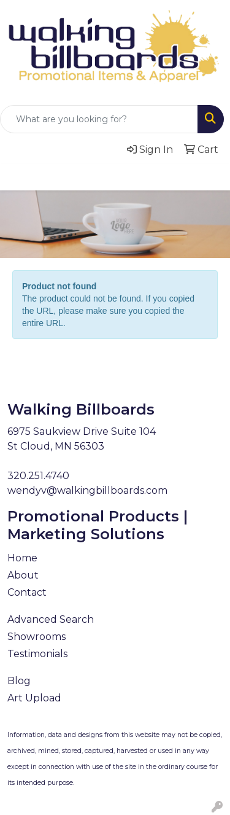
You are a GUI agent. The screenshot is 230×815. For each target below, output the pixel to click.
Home (22, 558)
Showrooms (36, 636)
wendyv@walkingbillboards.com (87, 490)
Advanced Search (50, 619)
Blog (19, 681)
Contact (27, 592)
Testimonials (37, 654)
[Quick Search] (99, 119)
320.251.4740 (38, 476)
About (23, 575)
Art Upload (34, 698)
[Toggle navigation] (19, 176)
